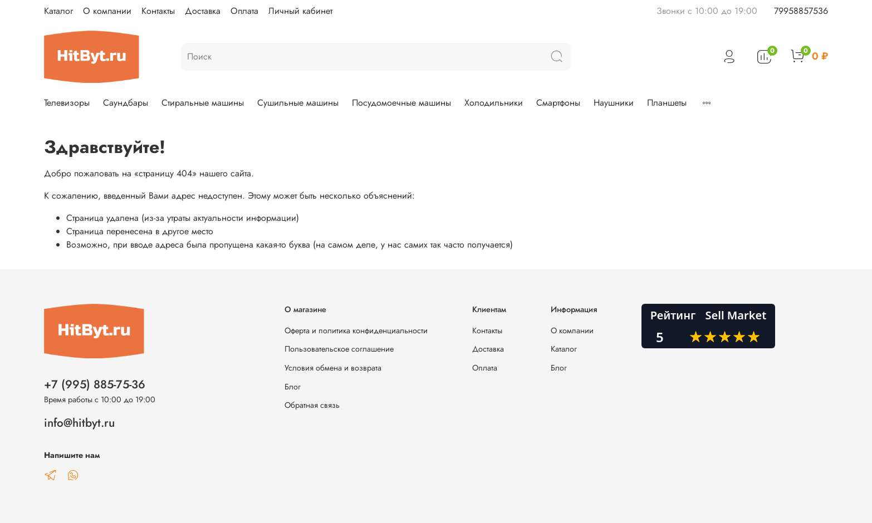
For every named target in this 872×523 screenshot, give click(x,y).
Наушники (614, 102)
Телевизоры (67, 102)
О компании (107, 10)
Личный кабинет (300, 10)
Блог (293, 386)
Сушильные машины (298, 102)
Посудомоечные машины (401, 102)
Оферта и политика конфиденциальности (356, 330)
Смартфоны (558, 102)
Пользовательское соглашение (339, 348)
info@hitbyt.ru (79, 423)
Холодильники (493, 102)
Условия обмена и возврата (333, 367)
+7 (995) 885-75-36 (94, 384)
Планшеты (667, 102)
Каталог (58, 10)
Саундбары (125, 102)
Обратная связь (312, 405)
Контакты (158, 10)
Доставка (203, 10)
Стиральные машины (202, 102)
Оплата (244, 10)
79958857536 (801, 10)
